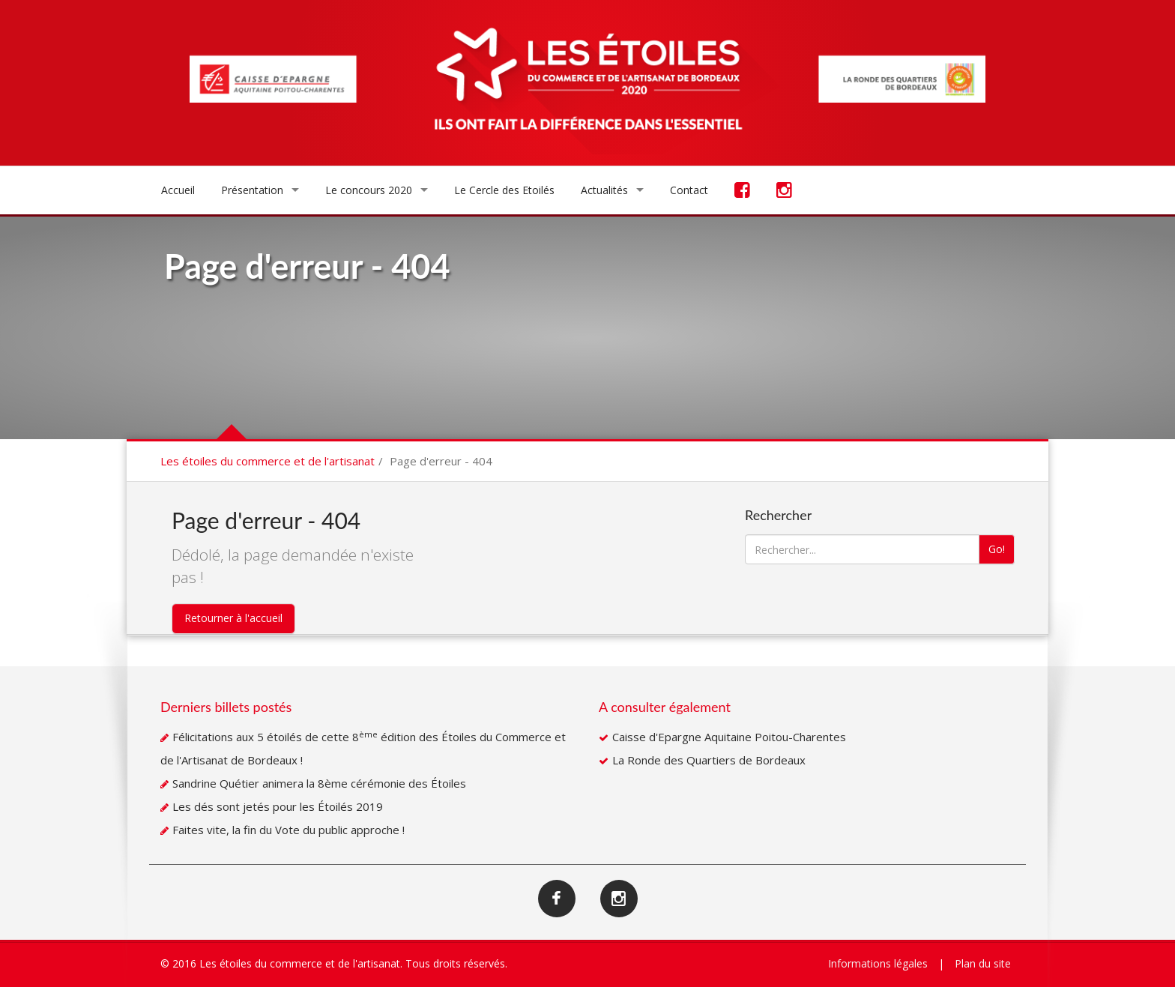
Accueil (178, 190)
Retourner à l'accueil (233, 618)
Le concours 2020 (368, 190)
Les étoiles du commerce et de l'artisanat (267, 460)
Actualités (604, 190)
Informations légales (878, 963)
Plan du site (983, 963)
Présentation (252, 190)
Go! (996, 549)
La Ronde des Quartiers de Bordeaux (709, 759)
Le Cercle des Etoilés (504, 190)
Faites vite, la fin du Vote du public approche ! (288, 829)
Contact (689, 190)
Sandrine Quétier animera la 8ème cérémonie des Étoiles (319, 783)
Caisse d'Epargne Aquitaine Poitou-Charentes (729, 736)
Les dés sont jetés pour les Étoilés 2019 (277, 806)
